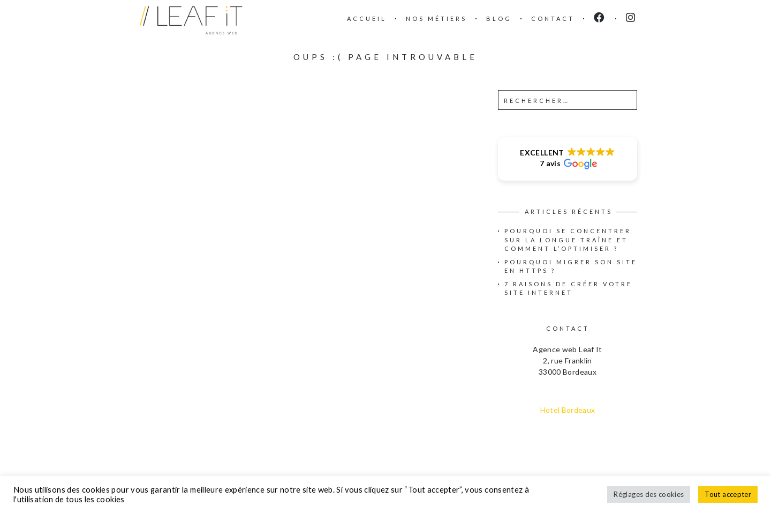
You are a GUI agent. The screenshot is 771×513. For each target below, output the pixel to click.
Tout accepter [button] (728, 494)
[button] (567, 159)
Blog (499, 18)
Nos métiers (436, 18)
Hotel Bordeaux (567, 409)
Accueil (367, 18)
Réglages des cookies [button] (649, 494)
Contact (553, 18)
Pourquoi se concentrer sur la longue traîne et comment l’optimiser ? (567, 239)
